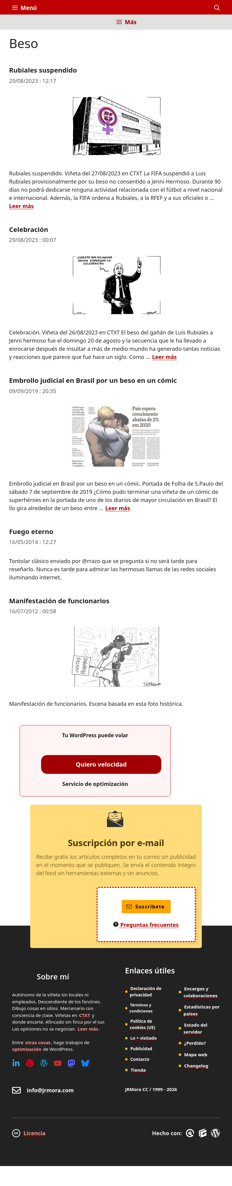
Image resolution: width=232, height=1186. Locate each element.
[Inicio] (16, 25)
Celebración (28, 229)
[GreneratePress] (191, 1133)
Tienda (138, 1070)
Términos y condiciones (141, 1008)
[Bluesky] (85, 1063)
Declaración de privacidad (145, 992)
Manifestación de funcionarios (59, 600)
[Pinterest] (30, 1063)
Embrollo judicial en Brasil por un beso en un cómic (93, 380)
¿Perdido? (195, 1043)
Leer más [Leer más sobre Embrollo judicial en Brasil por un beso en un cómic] (117, 508)
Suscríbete (145, 906)
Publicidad (141, 1048)
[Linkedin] (16, 1063)
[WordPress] (44, 1063)
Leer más (88, 1029)
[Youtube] (58, 1063)
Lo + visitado (143, 1038)
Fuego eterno (31, 531)
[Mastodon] (71, 1063)
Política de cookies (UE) (142, 1024)
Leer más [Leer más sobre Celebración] (164, 356)
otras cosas (37, 1042)
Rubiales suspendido (43, 69)
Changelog (196, 1066)
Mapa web (196, 1054)
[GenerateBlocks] (203, 1133)
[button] (217, 8)
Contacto (139, 1059)
